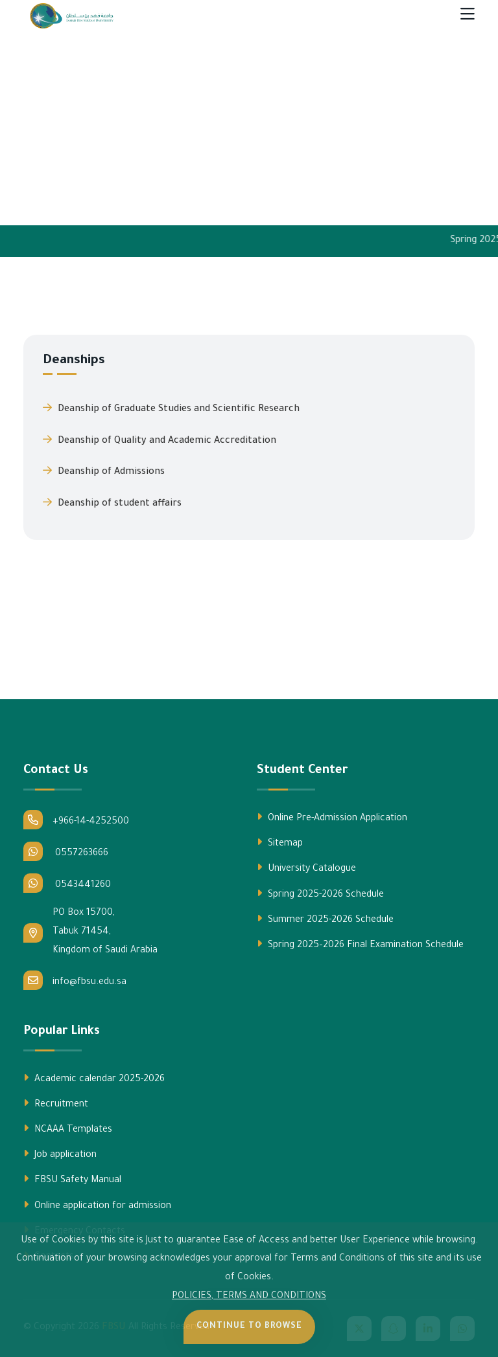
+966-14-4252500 (76, 819)
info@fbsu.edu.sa (74, 980)
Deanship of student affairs (112, 503)
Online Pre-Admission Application (332, 817)
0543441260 (67, 883)
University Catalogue (306, 868)
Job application (60, 1154)
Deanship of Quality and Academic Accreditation (159, 440)
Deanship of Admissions (104, 471)
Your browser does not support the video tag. (249, 124)
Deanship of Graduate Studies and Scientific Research (171, 408)
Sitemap (280, 842)
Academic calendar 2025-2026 (94, 1078)
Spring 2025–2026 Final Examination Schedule (360, 944)
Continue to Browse (249, 1326)
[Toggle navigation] (467, 16)
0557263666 (65, 851)
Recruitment (55, 1103)
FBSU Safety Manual (72, 1179)
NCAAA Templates (67, 1129)
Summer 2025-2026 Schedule (325, 919)
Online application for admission (97, 1205)
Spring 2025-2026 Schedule (320, 894)
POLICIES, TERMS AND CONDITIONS (249, 1297)
